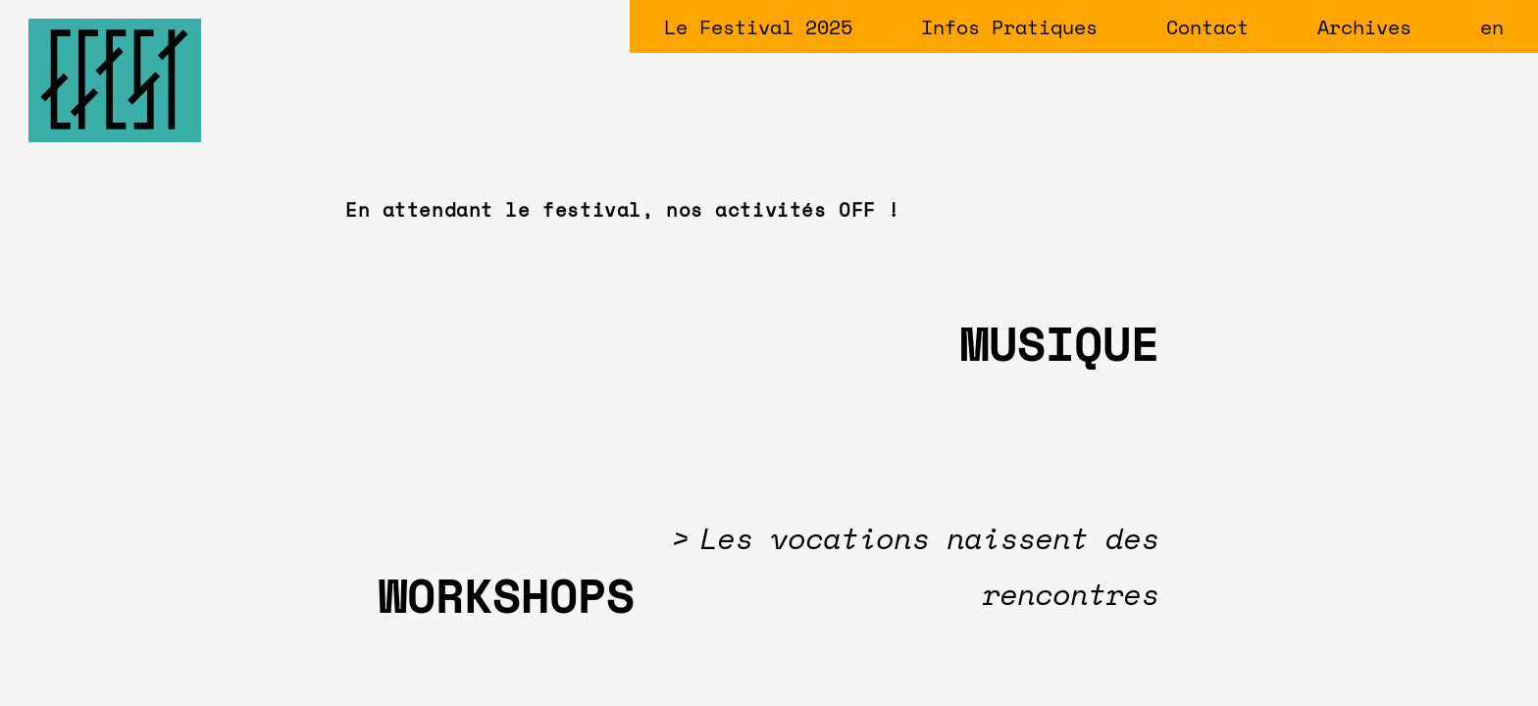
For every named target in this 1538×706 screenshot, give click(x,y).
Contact (1207, 27)
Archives (1364, 27)
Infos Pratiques (1009, 27)
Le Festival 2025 (758, 27)
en (1492, 27)
